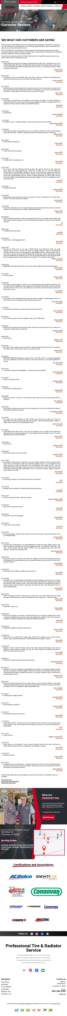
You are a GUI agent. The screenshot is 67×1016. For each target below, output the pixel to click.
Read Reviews (48, 817)
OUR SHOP (23, 6)
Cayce (19, 845)
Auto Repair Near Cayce (8, 783)
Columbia (4, 845)
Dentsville (5, 849)
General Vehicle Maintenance (10, 781)
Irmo (32, 847)
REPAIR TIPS (50, 6)
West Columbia (28, 845)
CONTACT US (58, 6)
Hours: (10, 2)
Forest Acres (6, 847)
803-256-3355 (61, 2)
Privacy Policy (56, 1003)
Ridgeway (12, 845)
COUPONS (43, 6)
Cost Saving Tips (6, 780)
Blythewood (24, 847)
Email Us (62, 994)
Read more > (46, 808)
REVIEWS (29, 6)
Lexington (15, 847)
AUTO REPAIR (36, 6)
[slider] (59, 71)
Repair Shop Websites (25, 1003)
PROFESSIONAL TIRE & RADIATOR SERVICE (13, 22)
